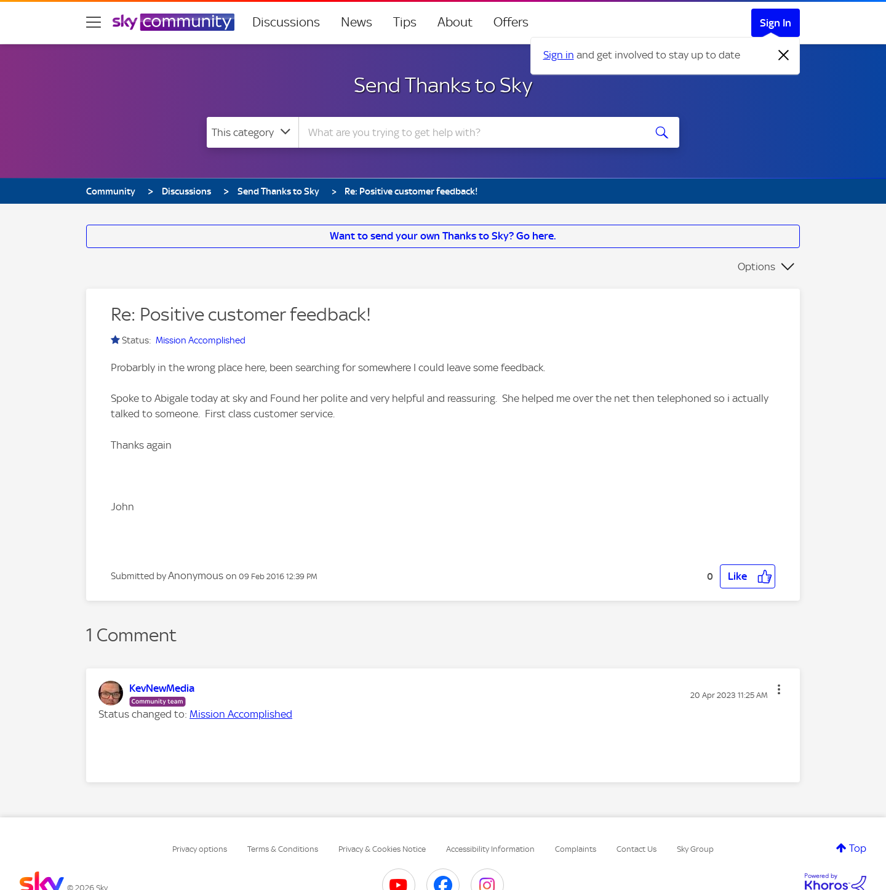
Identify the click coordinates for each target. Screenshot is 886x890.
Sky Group (695, 849)
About (455, 22)
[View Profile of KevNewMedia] (161, 688)
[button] (747, 576)
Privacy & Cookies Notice (382, 849)
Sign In (775, 23)
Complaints (575, 849)
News (356, 22)
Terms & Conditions (282, 849)
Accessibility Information (490, 849)
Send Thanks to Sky (443, 85)
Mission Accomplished (200, 340)
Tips (405, 22)
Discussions (286, 22)
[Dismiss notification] (784, 55)
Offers (511, 22)
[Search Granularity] (252, 132)
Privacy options (199, 849)
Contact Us (637, 849)
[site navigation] (93, 22)
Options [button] (756, 266)
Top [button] (857, 848)
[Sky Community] (173, 22)
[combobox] (470, 132)
